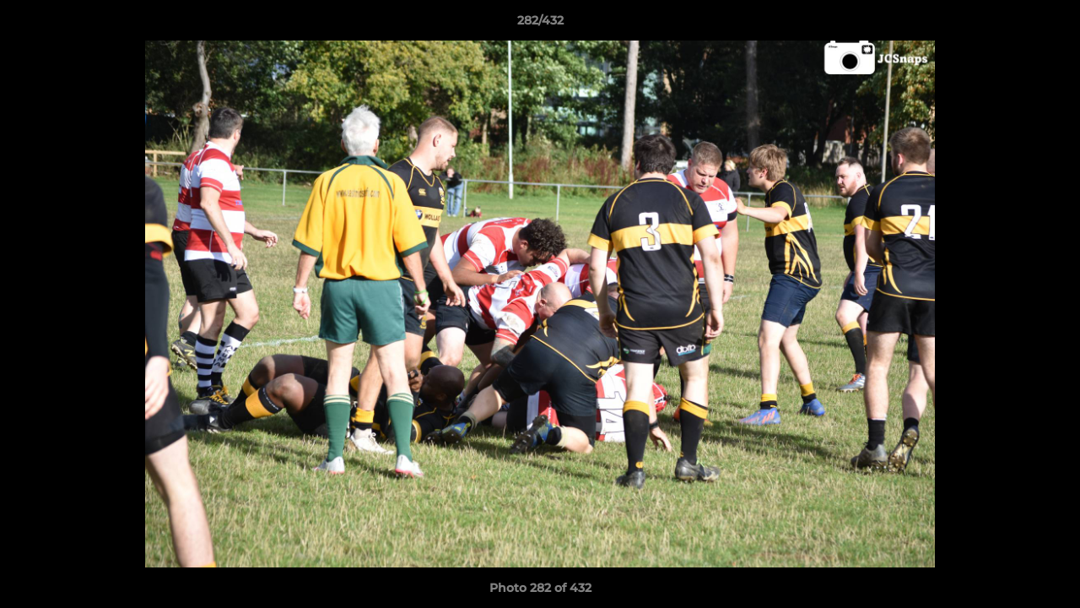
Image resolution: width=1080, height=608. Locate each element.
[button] (1050, 24)
